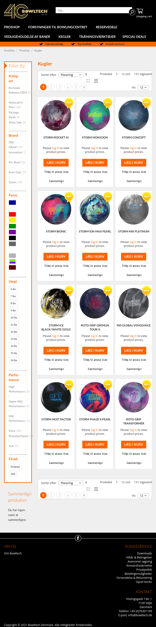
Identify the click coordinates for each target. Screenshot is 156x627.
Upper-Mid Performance (19, 406)
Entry (16, 431)
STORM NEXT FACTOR (56, 419)
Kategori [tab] (13, 78)
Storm (17, 182)
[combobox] (94, 10)
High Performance (19, 392)
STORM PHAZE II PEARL (95, 419)
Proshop (24, 50)
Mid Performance (19, 421)
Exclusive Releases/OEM (19, 93)
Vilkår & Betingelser (139, 557)
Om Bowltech (13, 553)
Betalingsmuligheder (138, 574)
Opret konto (144, 582)
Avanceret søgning (140, 561)
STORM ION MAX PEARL (95, 231)
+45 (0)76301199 (141, 611)
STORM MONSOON (95, 137)
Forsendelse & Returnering (134, 578)
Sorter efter (48, 75)
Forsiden (9, 50)
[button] (56, 172)
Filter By (17, 66)
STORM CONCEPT (134, 137)
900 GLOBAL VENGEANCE (134, 325)
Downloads (144, 553)
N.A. (15, 446)
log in (55, 148)
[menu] (78, 32)
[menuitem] (13, 27)
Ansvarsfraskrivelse (139, 565)
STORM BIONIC (56, 231)
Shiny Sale (18, 122)
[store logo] (26, 11)
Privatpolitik (144, 569)
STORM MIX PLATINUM (133, 231)
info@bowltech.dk (140, 615)
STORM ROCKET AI (56, 137)
